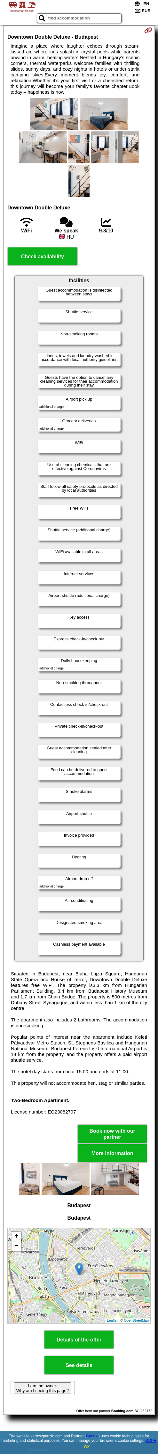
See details (79, 1365)
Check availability (42, 256)
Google (92, 1436)
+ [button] (16, 1236)
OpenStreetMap (136, 1320)
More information (112, 1153)
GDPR (150, 1440)
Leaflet (112, 1320)
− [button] (16, 1246)
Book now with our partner (112, 1134)
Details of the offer (79, 1339)
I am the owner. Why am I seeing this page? (42, 1388)
